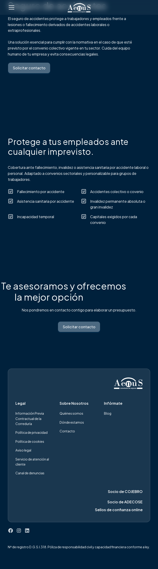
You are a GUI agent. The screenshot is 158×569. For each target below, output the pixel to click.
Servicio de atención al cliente (32, 461)
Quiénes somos (71, 413)
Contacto (67, 431)
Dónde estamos (72, 422)
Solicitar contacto (29, 67)
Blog (107, 413)
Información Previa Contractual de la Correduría (29, 418)
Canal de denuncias (29, 473)
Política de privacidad (31, 432)
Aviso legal (23, 450)
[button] (35, 7)
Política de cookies (29, 441)
